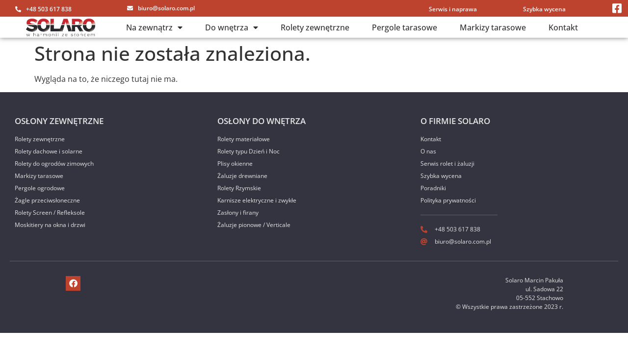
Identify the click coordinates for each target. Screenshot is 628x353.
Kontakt (563, 27)
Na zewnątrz (154, 27)
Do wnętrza (231, 27)
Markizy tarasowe (493, 27)
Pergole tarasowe (404, 27)
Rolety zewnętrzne (315, 27)
